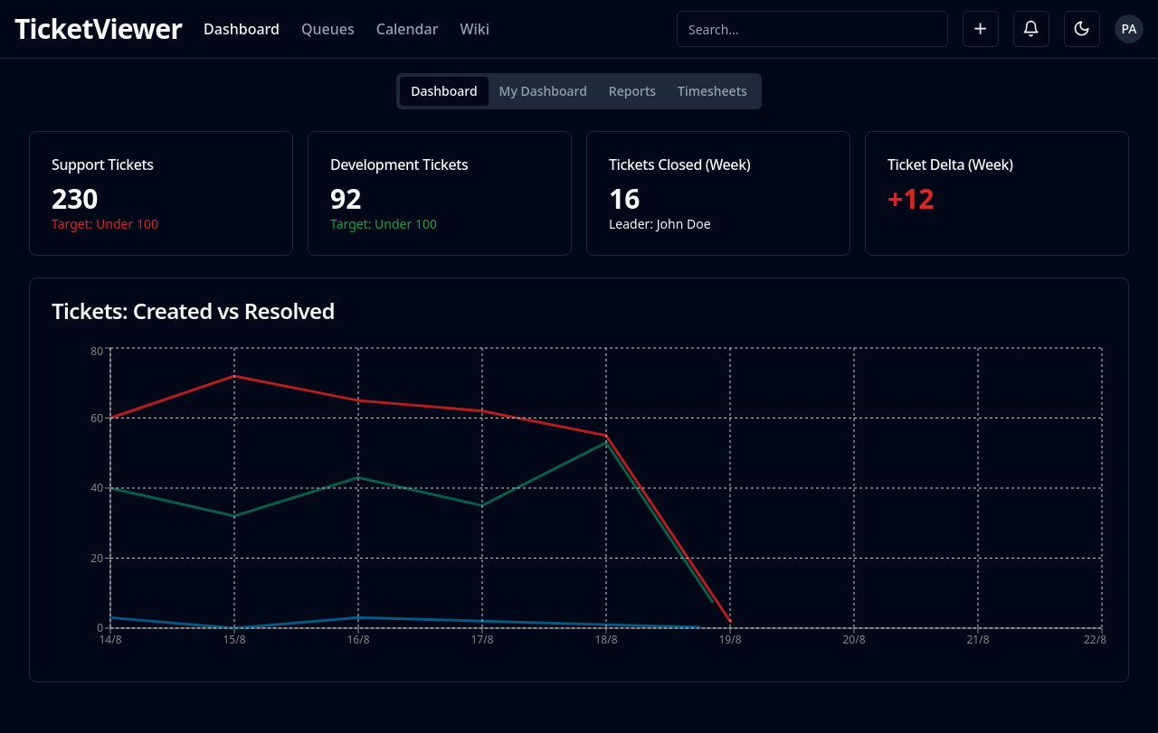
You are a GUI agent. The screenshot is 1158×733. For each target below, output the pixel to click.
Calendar (407, 29)
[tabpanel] (579, 406)
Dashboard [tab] (444, 90)
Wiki (474, 29)
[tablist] (579, 91)
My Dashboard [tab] (543, 90)
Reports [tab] (632, 90)
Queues (328, 29)
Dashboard (242, 29)
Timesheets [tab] (712, 90)
